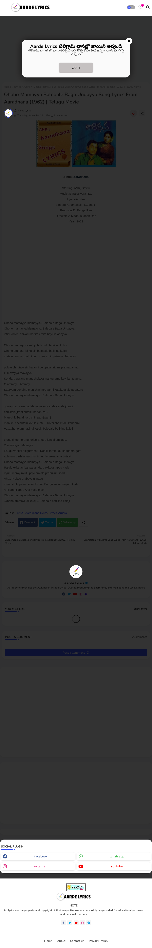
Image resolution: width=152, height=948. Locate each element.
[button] (131, 7)
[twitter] (69, 922)
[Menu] (5, 7)
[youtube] (76, 922)
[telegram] (88, 922)
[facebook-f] (63, 922)
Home (48, 941)
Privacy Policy (98, 941)
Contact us (77, 941)
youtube (117, 866)
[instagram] (82, 922)
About (61, 941)
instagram (40, 866)
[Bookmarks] (140, 7)
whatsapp (117, 856)
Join (76, 67)
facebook (40, 856)
